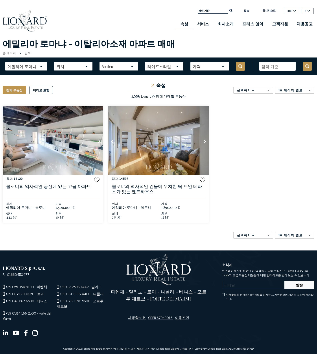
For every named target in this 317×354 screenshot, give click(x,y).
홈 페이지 (10, 52)
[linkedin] (5, 333)
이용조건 (182, 317)
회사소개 (226, 23)
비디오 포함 (41, 90)
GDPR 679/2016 (160, 317)
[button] (97, 180)
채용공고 (305, 23)
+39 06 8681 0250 (20, 294)
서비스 (203, 23)
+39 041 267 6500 (20, 301)
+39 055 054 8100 (20, 286)
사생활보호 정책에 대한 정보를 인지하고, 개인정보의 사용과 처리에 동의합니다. (269, 296)
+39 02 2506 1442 (74, 286)
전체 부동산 (14, 90)
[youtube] (16, 333)
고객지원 (280, 23)
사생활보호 (137, 317)
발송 (246, 10)
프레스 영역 (252, 23)
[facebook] (26, 333)
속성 (184, 23)
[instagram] (35, 333)
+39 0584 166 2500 (21, 313)
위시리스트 (269, 10)
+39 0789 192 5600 (75, 301)
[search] (231, 10)
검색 (27, 52)
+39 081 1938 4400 (75, 294)
